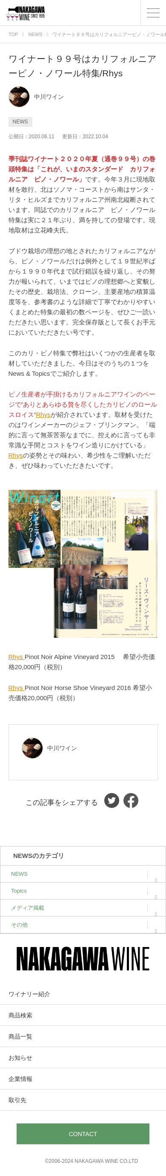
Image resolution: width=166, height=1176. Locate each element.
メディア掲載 (84, 908)
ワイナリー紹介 (29, 994)
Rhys (43, 414)
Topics (84, 891)
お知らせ (20, 1057)
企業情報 (20, 1078)
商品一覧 (20, 1036)
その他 (84, 925)
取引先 (17, 1100)
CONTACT (83, 1134)
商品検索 (20, 1015)
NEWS (84, 874)
